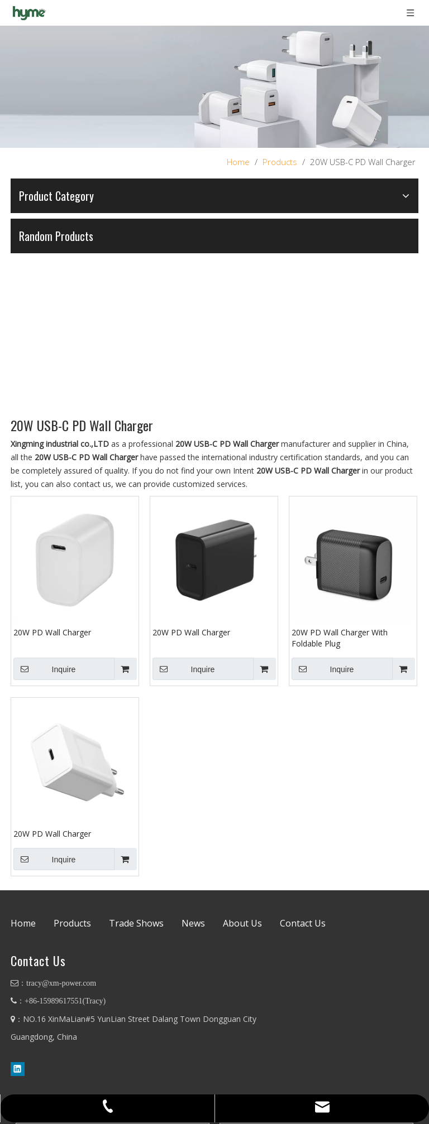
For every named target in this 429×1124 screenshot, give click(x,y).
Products (72, 923)
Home (23, 923)
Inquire (44, 669)
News (193, 923)
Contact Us (303, 923)
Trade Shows (136, 923)
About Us (242, 923)
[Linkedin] (18, 1069)
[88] (214, 87)
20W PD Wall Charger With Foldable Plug (340, 638)
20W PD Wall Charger (52, 632)
